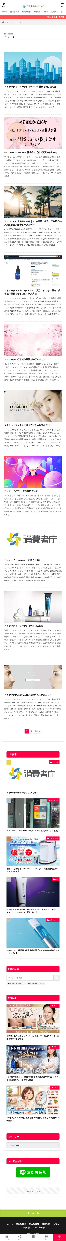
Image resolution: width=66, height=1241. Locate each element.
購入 (46, 1237)
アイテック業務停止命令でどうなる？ (22, 792)
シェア (19, 1237)
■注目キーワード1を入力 (16, 983)
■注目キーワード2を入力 (36, 983)
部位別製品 (14, 12)
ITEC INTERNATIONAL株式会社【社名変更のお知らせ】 (32, 152)
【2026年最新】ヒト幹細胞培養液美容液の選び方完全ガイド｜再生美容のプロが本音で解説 (32, 1078)
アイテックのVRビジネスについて (21, 491)
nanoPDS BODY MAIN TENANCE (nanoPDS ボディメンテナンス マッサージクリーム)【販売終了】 (32, 910)
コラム (45, 12)
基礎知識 (36, 12)
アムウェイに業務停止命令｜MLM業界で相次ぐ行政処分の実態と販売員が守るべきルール (33, 223)
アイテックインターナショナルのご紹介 (23, 625)
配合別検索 (26, 12)
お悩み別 (54, 12)
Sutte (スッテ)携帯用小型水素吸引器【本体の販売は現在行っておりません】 (33, 951)
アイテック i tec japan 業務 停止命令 (22, 560)
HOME (7, 22)
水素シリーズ (53, 838)
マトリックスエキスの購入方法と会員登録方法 (27, 425)
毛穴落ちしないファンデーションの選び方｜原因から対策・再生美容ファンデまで (32, 1037)
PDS (56, 879)
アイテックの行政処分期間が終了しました (24, 359)
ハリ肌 (56, 1087)
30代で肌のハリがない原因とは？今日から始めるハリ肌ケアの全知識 (33, 1119)
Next (36, 731)
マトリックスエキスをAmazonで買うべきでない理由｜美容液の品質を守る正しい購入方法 (32, 292)
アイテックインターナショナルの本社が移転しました (30, 86)
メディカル (54, 800)
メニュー (33, 1237)
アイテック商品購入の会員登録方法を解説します (28, 694)
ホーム (4, 12)
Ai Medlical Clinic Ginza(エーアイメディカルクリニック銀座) (32, 830)
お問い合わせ (38, 1227)
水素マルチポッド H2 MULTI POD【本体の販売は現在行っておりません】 (32, 870)
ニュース (17, 22)
